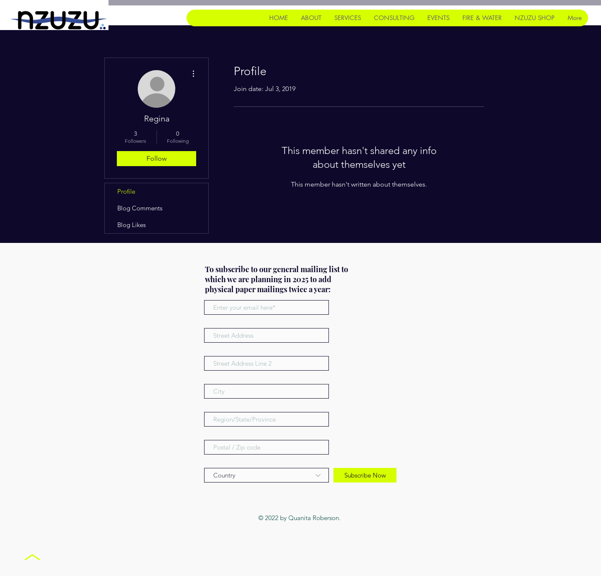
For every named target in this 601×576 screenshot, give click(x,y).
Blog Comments (139, 208)
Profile (126, 191)
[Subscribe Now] (364, 475)
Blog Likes (131, 225)
